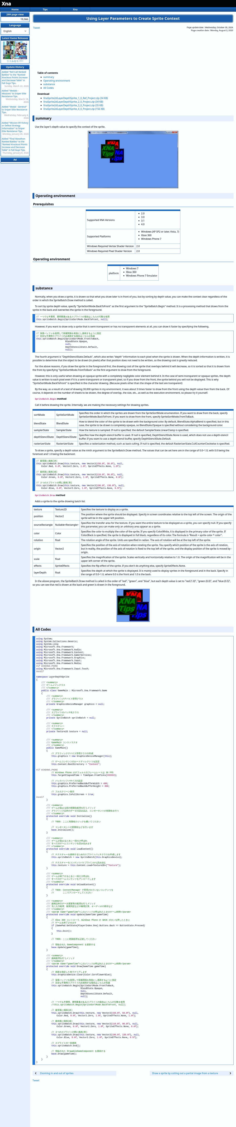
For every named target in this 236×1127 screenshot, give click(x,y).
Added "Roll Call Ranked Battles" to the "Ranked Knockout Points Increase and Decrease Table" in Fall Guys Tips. (15, 77)
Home (15, 9)
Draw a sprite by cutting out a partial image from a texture (185, 1073)
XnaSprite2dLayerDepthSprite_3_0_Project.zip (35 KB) (73, 105)
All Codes (48, 88)
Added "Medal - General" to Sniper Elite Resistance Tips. (14, 109)
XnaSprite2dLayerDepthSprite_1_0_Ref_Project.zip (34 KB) (75, 98)
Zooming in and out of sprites (56, 1073)
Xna (6, 3)
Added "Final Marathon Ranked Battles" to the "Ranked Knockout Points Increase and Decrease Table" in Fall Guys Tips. (14, 144)
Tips (45, 9)
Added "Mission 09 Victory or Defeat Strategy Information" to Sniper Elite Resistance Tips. (15, 127)
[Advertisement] (119, 47)
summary (48, 77)
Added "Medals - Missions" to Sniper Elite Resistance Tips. (14, 93)
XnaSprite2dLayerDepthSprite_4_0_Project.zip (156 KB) (73, 109)
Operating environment (56, 80)
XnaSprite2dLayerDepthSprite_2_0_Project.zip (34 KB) (73, 101)
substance (49, 84)
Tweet (36, 27)
